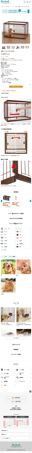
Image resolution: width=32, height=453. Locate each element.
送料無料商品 (16, 398)
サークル (12, 6)
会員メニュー (4, 434)
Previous (2, 30)
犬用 (16, 6)
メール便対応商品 (16, 401)
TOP (2, 6)
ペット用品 (7, 6)
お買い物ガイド (5, 430)
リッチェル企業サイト (6, 438)
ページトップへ (30, 391)
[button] (1, 201)
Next (29, 30)
